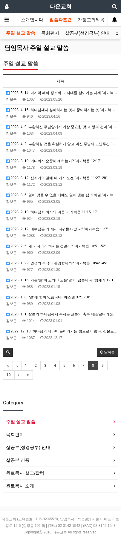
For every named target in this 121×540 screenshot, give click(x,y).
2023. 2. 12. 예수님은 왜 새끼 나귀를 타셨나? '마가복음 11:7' (57, 229)
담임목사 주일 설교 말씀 (36, 47)
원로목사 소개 (20, 485)
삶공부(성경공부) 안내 (87, 33)
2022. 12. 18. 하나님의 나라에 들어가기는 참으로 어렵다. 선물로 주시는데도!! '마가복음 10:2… (62, 331)
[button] (8, 352)
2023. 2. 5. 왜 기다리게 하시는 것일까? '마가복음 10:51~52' (56, 246)
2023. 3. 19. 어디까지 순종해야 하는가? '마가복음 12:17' (53, 161)
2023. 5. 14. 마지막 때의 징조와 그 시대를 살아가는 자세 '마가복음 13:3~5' (62, 93)
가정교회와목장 (93, 19)
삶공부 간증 (18, 460)
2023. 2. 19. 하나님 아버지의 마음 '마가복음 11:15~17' (51, 212)
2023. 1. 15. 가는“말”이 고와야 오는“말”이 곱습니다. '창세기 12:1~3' (62, 280)
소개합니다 (32, 19)
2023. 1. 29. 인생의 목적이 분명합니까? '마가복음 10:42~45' (56, 263)
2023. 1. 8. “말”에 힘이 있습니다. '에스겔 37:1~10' (48, 297)
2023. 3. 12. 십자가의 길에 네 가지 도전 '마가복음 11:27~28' (56, 178)
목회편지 (50, 33)
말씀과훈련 (60, 19)
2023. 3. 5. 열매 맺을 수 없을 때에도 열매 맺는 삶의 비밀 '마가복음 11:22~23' (62, 195)
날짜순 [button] (107, 352)
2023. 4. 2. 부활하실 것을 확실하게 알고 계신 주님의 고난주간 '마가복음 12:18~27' (62, 144)
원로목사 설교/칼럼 (25, 472)
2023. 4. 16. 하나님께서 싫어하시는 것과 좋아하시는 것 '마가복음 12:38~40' (62, 110)
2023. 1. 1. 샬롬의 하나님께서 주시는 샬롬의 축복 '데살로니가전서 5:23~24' (62, 314)
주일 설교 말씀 (20, 33)
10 (9, 375)
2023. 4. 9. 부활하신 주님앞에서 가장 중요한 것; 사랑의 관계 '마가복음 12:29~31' (62, 127)
